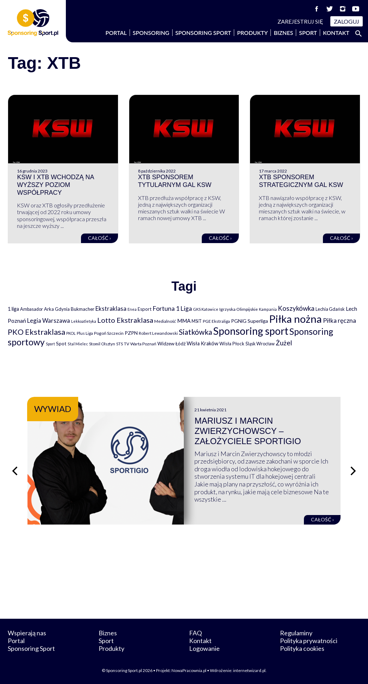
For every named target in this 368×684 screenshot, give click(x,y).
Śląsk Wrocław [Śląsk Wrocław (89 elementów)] (260, 343)
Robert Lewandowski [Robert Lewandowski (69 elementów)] (158, 333)
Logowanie (204, 648)
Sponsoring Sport (203, 32)
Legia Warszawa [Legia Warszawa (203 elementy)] (48, 320)
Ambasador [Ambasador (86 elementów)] (31, 309)
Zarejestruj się (300, 21)
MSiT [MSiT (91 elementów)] (197, 321)
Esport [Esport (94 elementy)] (144, 309)
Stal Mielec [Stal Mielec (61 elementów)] (78, 343)
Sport (308, 32)
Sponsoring (151, 32)
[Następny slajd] (353, 471)
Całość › (99, 238)
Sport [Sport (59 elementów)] (50, 343)
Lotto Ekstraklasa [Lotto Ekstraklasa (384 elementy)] (125, 320)
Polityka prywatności (308, 640)
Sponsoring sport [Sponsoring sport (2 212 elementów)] (250, 331)
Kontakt (336, 32)
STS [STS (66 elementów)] (119, 343)
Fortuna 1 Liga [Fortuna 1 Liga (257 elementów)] (172, 308)
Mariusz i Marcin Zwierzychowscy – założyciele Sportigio (247, 431)
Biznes (283, 32)
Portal (116, 32)
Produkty (252, 32)
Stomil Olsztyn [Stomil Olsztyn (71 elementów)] (102, 343)
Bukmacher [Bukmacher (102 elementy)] (82, 309)
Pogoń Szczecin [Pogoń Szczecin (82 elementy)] (109, 333)
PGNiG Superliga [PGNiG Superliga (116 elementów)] (249, 321)
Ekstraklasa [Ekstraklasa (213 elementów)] (110, 308)
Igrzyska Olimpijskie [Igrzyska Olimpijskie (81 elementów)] (238, 309)
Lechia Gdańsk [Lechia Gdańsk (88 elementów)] (330, 309)
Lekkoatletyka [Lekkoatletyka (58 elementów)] (83, 321)
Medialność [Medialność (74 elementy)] (165, 321)
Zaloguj (346, 21)
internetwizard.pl (249, 670)
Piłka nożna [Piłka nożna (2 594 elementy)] (295, 319)
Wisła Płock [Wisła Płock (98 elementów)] (231, 343)
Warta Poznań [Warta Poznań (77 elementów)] (143, 343)
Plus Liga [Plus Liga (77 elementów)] (85, 333)
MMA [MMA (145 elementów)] (184, 320)
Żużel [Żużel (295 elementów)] (284, 343)
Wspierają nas (27, 633)
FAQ (195, 633)
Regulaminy (296, 633)
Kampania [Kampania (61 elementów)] (268, 309)
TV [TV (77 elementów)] (126, 343)
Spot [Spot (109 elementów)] (61, 343)
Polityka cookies (302, 648)
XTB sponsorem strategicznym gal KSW (301, 181)
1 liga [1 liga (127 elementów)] (13, 309)
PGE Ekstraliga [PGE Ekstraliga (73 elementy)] (216, 321)
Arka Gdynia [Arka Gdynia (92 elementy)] (57, 309)
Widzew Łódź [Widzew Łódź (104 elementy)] (171, 343)
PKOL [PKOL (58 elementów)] (71, 333)
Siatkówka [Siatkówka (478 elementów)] (195, 331)
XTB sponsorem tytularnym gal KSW (174, 181)
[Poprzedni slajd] (15, 471)
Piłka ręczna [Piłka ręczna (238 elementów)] (339, 320)
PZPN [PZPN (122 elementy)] (131, 333)
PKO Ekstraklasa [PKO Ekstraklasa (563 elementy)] (36, 332)
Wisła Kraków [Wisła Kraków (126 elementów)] (202, 343)
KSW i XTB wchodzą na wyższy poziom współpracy (55, 185)
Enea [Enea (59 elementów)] (132, 309)
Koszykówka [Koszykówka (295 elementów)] (296, 308)
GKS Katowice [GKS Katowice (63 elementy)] (205, 309)
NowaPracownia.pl (188, 670)
